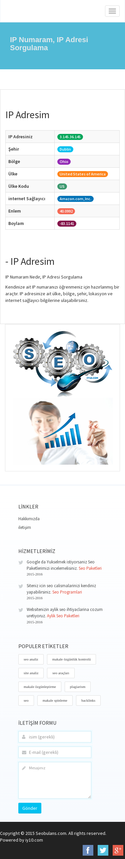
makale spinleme (55, 700)
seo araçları (60, 673)
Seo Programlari (67, 592)
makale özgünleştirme (40, 687)
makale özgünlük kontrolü (71, 659)
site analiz (31, 673)
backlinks (88, 700)
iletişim (24, 527)
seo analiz (31, 659)
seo (26, 700)
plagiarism (77, 687)
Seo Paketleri (90, 568)
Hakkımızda (29, 519)
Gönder (29, 808)
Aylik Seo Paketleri (63, 616)
